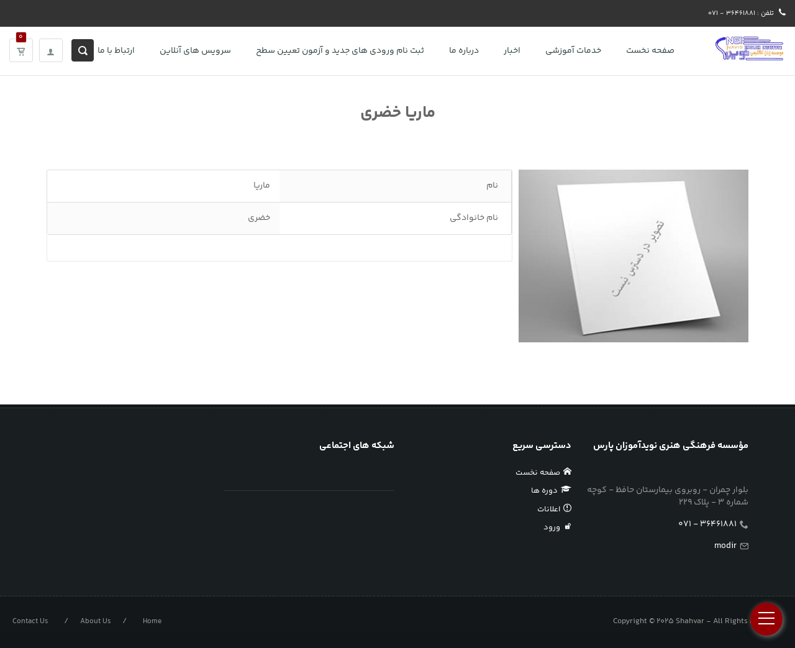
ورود (557, 527)
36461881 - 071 (707, 524)
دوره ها (551, 491)
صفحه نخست (544, 473)
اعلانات (554, 509)
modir (725, 546)
